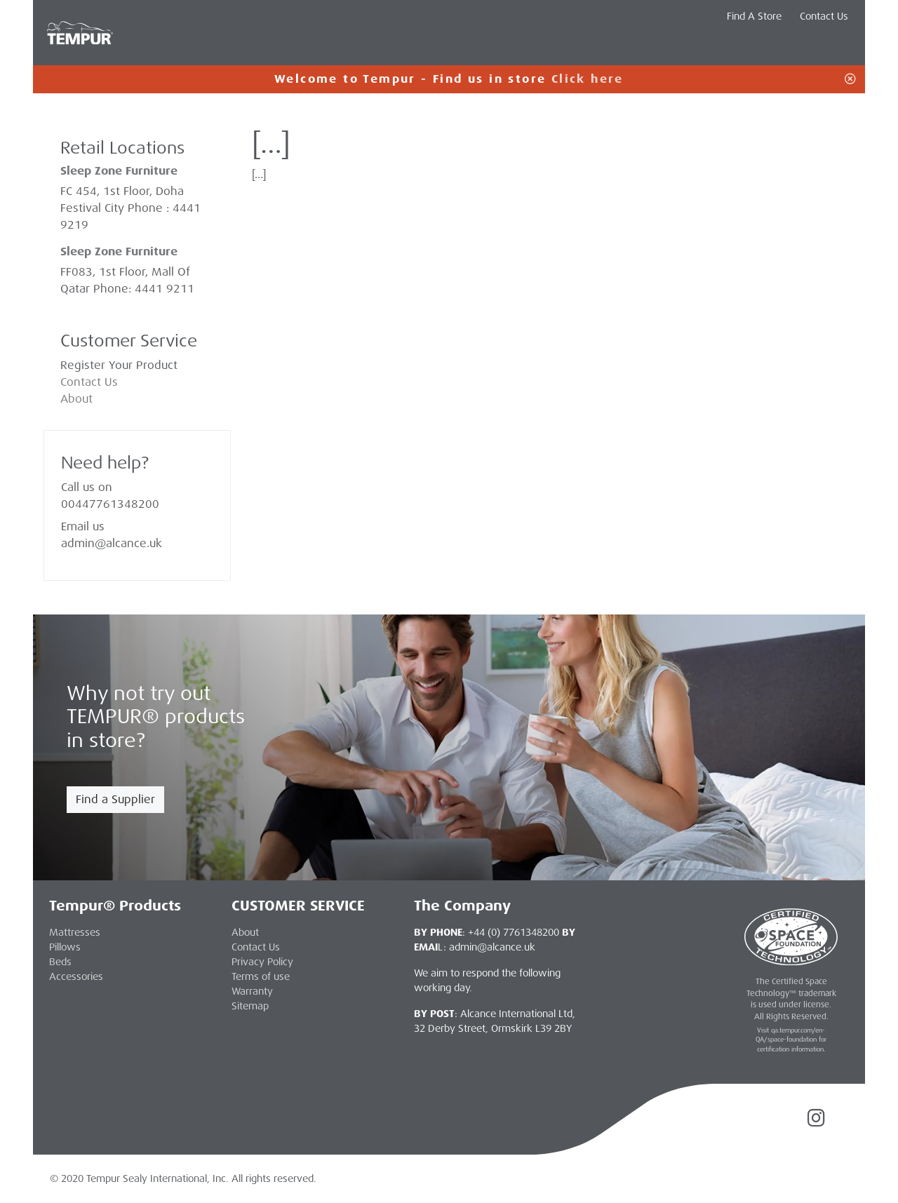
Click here (587, 79)
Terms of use (261, 976)
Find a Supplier (115, 799)
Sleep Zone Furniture (118, 251)
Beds (60, 961)
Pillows (306, 48)
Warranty (252, 991)
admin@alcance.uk (111, 543)
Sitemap (250, 1006)
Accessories (393, 48)
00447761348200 (110, 504)
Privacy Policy (262, 961)
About (76, 398)
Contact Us (824, 16)
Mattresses (220, 48)
